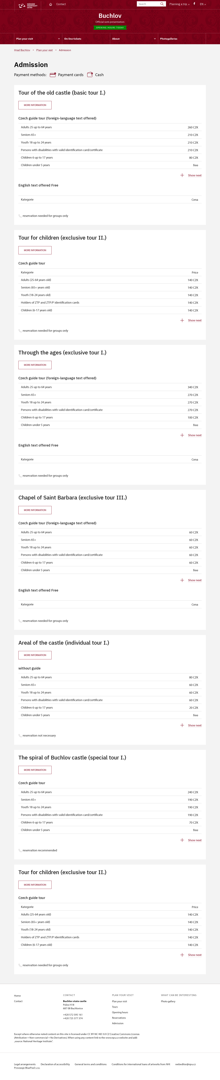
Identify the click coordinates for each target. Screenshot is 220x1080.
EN (203, 4)
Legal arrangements (25, 1065)
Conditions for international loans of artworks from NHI (143, 1065)
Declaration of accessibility (56, 1065)
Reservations (119, 1018)
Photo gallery (168, 1002)
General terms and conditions (93, 1065)
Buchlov (110, 15)
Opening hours (120, 1013)
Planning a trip (179, 4)
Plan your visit (119, 1002)
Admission (117, 1024)
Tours (115, 1007)
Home (17, 996)
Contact (61, 4)
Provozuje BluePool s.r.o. (27, 1068)
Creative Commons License (124, 1034)
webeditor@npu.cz (189, 1065)
